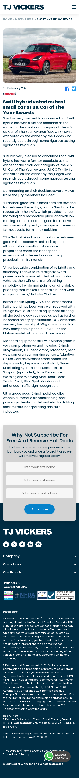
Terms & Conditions (36, 751)
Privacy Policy (12, 751)
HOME (7, 19)
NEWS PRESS (24, 19)
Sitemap (24, 754)
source (9, 94)
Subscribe (39, 509)
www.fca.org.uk (38, 709)
